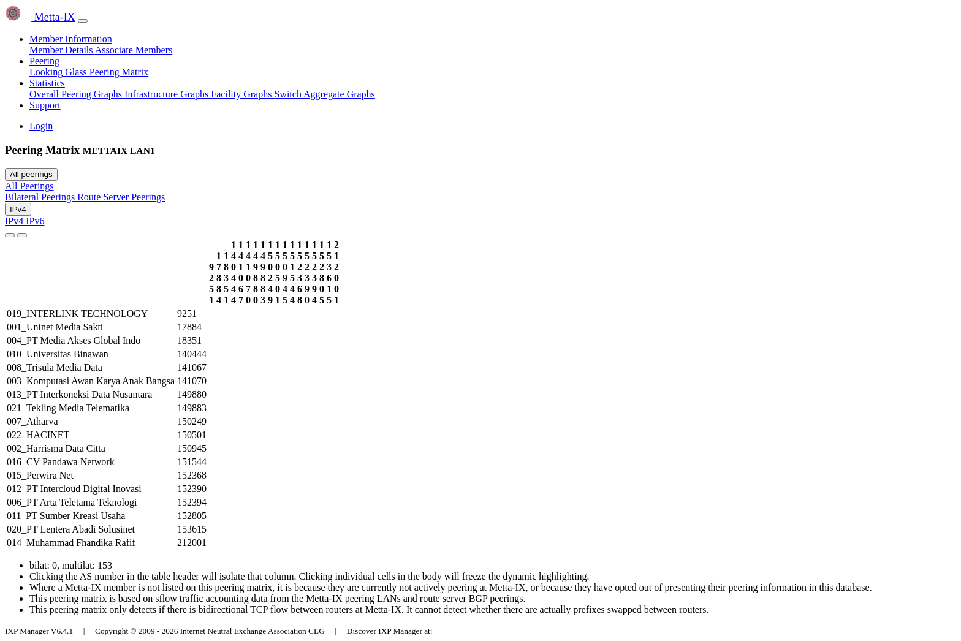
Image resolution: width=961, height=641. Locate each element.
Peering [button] (44, 61)
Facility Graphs (242, 94)
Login (41, 126)
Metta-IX (40, 17)
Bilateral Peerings (41, 197)
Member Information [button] (70, 39)
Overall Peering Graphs (76, 94)
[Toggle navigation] (83, 21)
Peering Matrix (118, 72)
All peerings (31, 174)
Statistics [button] (47, 83)
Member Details (62, 50)
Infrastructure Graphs (167, 94)
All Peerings (29, 186)
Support (45, 105)
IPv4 (18, 209)
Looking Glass (59, 72)
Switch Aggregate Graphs (324, 94)
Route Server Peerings (121, 197)
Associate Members (134, 50)
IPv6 (35, 221)
